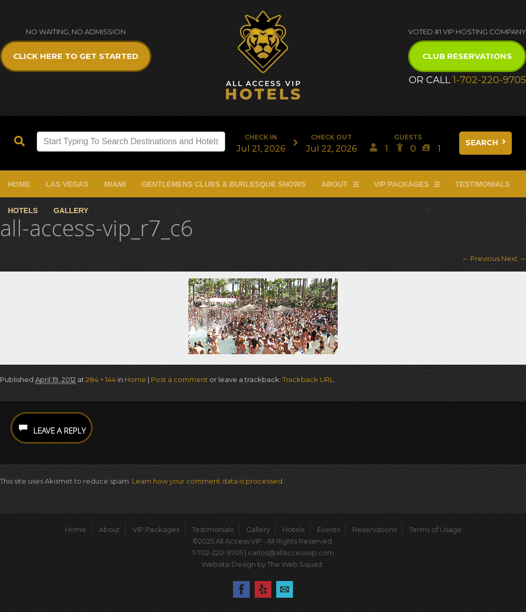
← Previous (481, 258)
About (334, 184)
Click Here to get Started (75, 56)
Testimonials (482, 184)
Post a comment (179, 379)
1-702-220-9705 (489, 80)
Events (328, 529)
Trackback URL (307, 379)
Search (487, 142)
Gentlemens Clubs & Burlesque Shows (223, 184)
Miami (115, 184)
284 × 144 (101, 379)
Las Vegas (67, 184)
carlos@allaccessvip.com (291, 552)
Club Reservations (467, 56)
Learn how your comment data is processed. (208, 481)
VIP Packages (401, 184)
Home (19, 184)
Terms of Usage (435, 529)
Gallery (71, 210)
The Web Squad (295, 564)
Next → (513, 258)
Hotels (23, 210)
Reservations (374, 529)
